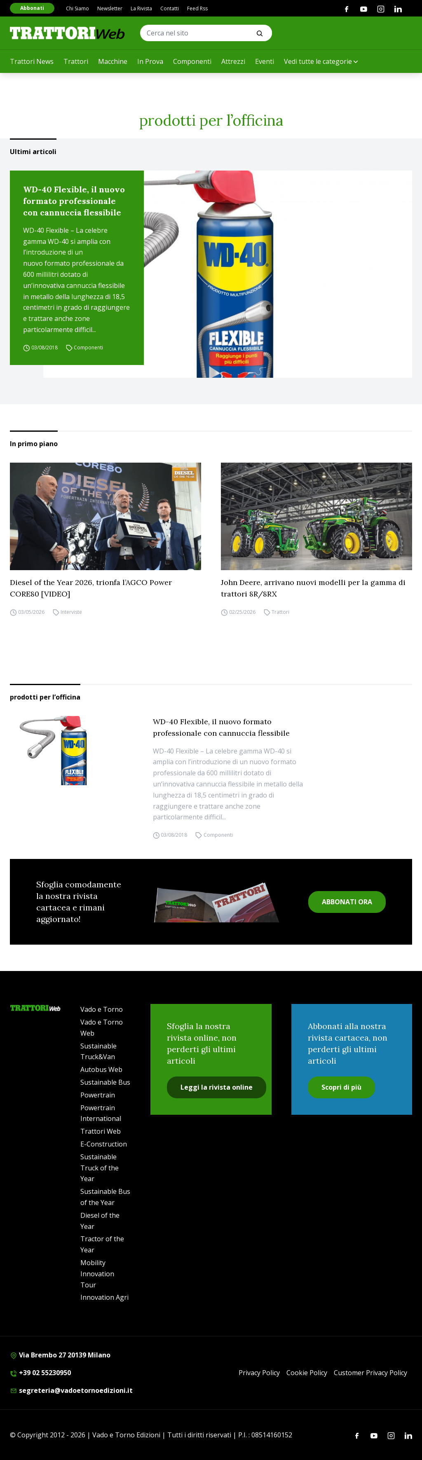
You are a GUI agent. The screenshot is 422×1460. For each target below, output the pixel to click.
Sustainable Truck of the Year (99, 1168)
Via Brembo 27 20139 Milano (60, 1354)
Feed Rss (197, 8)
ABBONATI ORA (347, 901)
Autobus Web (101, 1069)
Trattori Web (100, 1131)
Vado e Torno (101, 1009)
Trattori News (32, 61)
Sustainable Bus (105, 1082)
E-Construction (103, 1144)
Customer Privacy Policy (370, 1372)
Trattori (75, 61)
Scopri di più (341, 1087)
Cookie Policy (306, 1372)
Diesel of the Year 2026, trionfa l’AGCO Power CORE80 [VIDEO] (91, 588)
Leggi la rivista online (217, 1087)
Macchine (112, 61)
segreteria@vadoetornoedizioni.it (71, 1390)
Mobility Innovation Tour (97, 1273)
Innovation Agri (104, 1297)
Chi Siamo (77, 8)
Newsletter (109, 8)
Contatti (169, 8)
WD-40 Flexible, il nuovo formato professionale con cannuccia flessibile (74, 201)
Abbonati (32, 8)
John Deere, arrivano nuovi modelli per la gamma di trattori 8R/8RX (313, 588)
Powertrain (97, 1095)
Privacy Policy (259, 1372)
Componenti (192, 61)
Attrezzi (233, 61)
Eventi (264, 61)
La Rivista (141, 8)
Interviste (71, 611)
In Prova (150, 61)
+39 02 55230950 (40, 1372)
